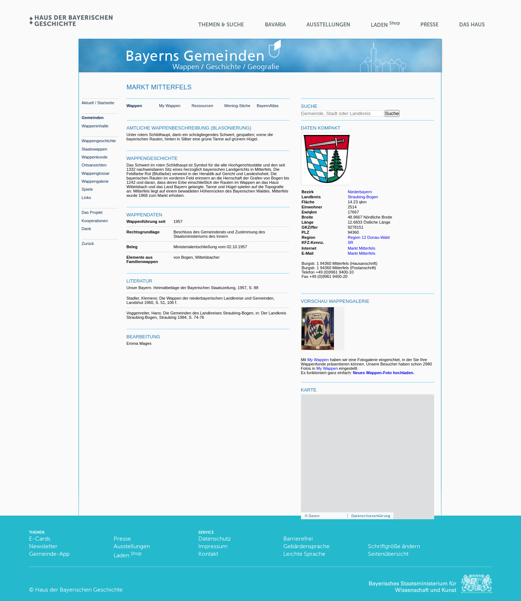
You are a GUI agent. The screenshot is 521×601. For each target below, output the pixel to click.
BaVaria (275, 24)
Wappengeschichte (99, 141)
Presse (429, 24)
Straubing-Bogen (363, 197)
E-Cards (39, 539)
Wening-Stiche (237, 105)
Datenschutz (214, 539)
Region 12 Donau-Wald (369, 237)
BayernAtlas (268, 105)
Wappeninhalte (95, 126)
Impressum (213, 546)
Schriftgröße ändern (394, 546)
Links (86, 197)
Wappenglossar (96, 173)
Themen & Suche (221, 24)
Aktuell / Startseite (98, 103)
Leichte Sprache (304, 554)
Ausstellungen (328, 24)
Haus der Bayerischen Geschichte (79, 590)
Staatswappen (94, 149)
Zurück (88, 243)
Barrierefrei (298, 539)
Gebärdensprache (306, 546)
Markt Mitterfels (361, 248)
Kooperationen (95, 221)
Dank (86, 229)
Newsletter (43, 546)
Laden (385, 24)
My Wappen (170, 105)
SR (350, 242)
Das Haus (472, 24)
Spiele (87, 189)
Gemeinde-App (49, 554)
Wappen (134, 105)
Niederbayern (360, 192)
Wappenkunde (95, 157)
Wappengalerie (95, 181)
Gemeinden (93, 117)
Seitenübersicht (388, 554)
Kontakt (208, 554)
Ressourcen (202, 105)
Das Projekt (92, 212)
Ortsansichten (94, 165)
